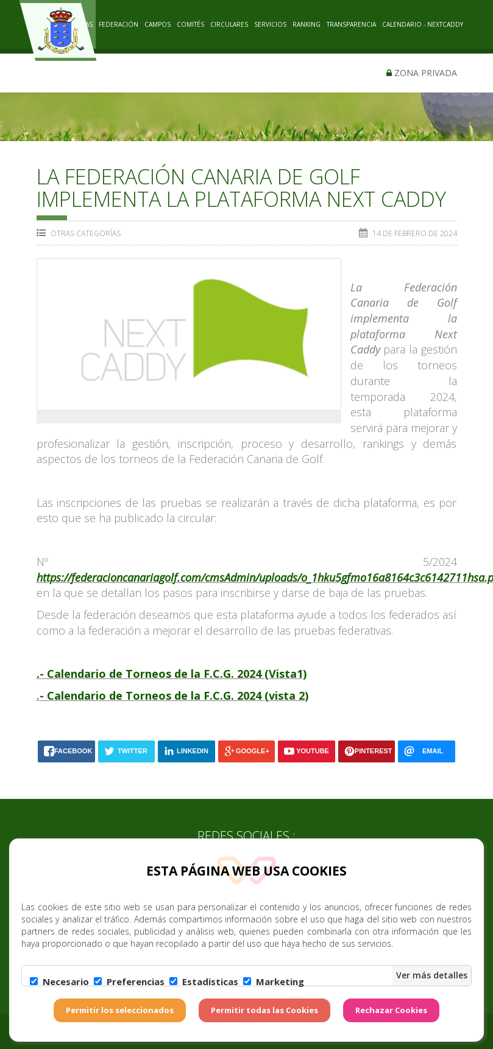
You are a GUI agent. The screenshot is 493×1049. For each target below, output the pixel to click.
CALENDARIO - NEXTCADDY (422, 24)
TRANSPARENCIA (351, 24)
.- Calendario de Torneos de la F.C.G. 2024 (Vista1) (172, 673)
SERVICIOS (270, 24)
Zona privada (421, 72)
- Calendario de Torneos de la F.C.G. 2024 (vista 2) (174, 695)
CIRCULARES (229, 24)
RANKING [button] (307, 24)
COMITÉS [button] (190, 24)
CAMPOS (157, 24)
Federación (118, 24)
